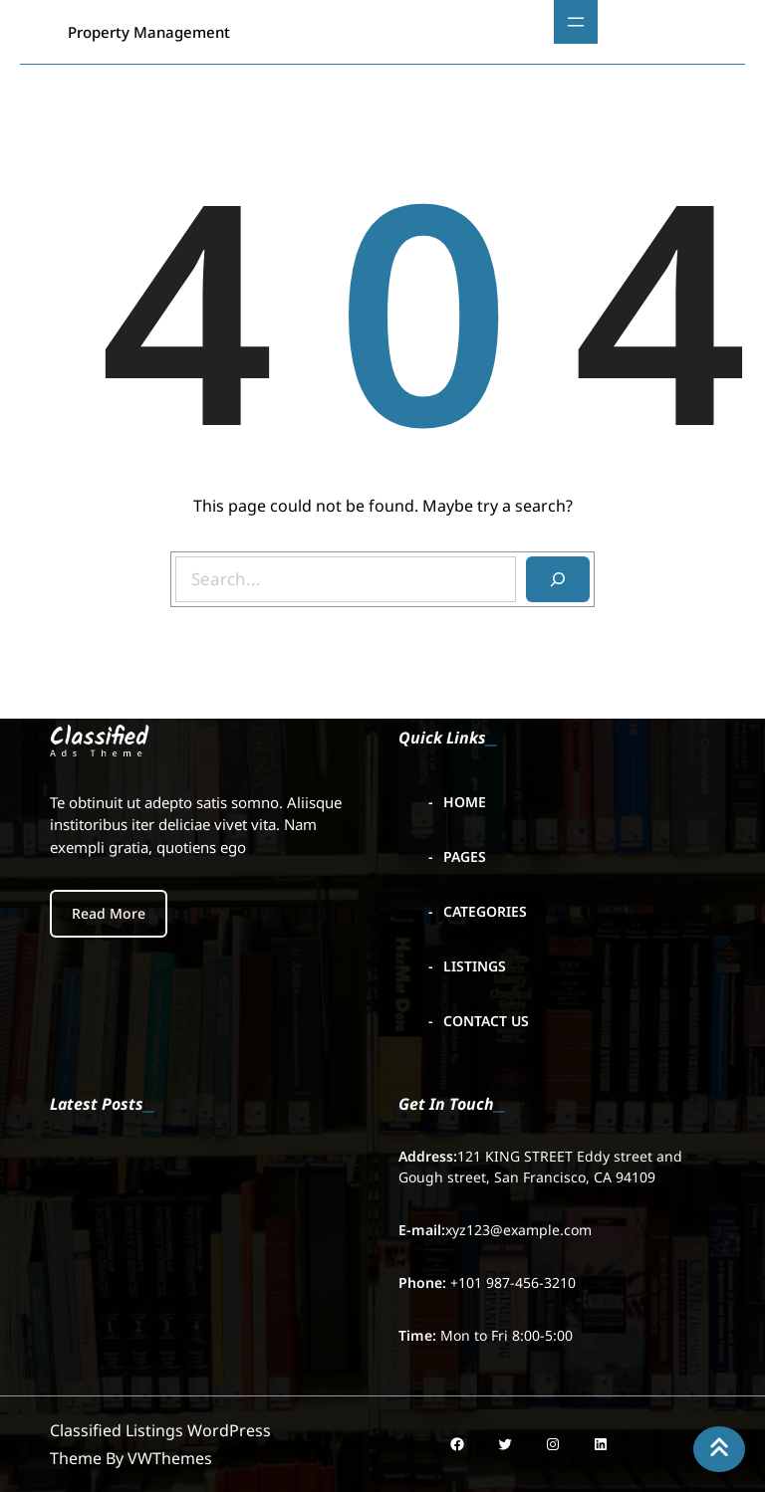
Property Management (149, 32)
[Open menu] (576, 22)
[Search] (558, 579)
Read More (108, 913)
